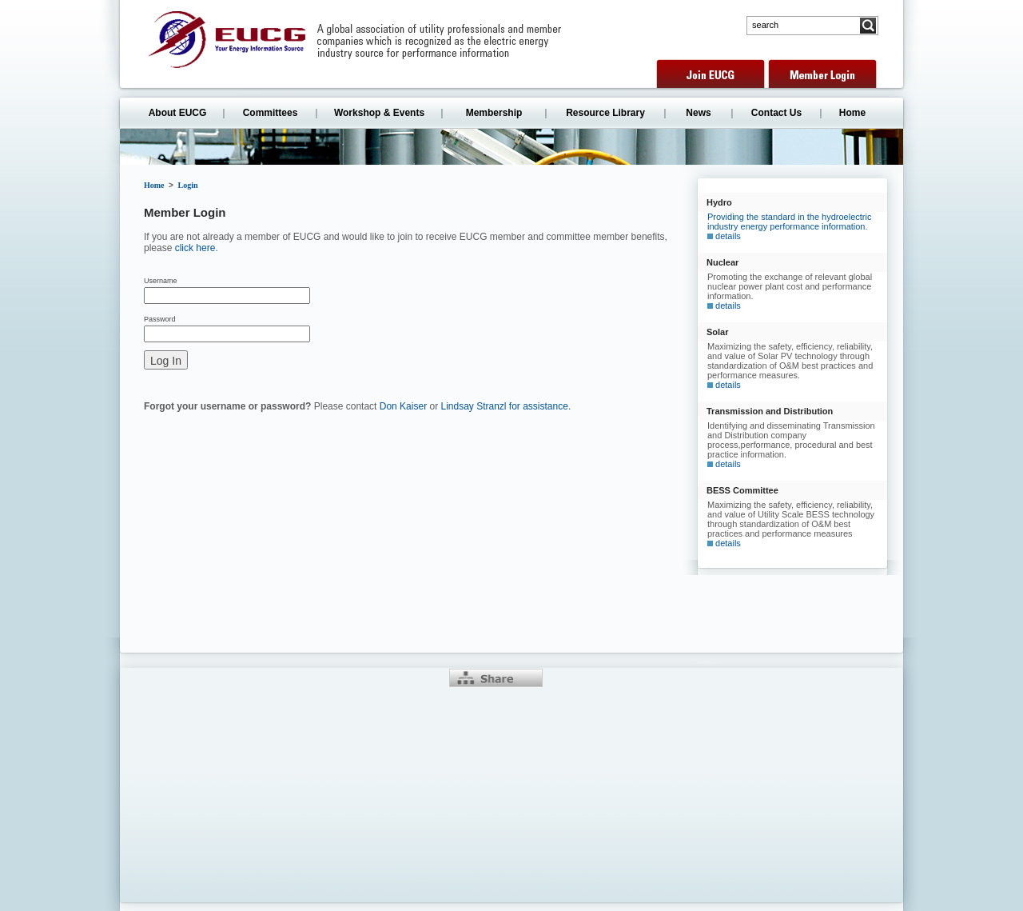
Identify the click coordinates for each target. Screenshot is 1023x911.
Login (188, 185)
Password (160, 319)
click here (195, 248)
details (728, 236)
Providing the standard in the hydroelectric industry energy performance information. (789, 226)
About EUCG (178, 112)
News (698, 112)
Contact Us (776, 112)
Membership (494, 112)
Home (852, 112)
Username (160, 281)
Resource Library (605, 112)
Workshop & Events (379, 112)
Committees (270, 112)
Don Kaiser (403, 406)
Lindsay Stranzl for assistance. (505, 406)
